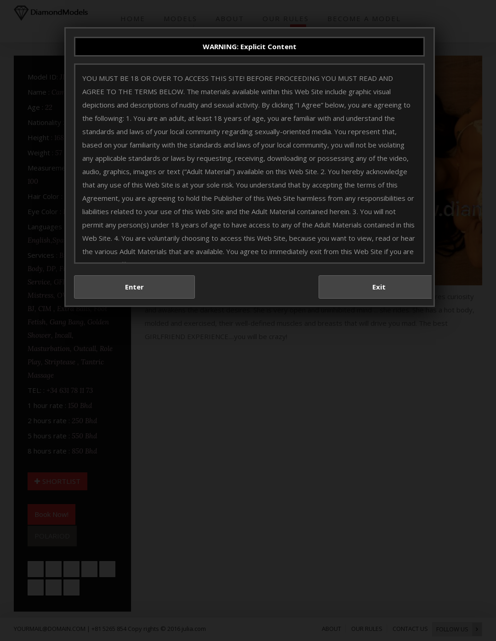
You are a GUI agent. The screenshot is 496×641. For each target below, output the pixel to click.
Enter (134, 286)
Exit (379, 286)
